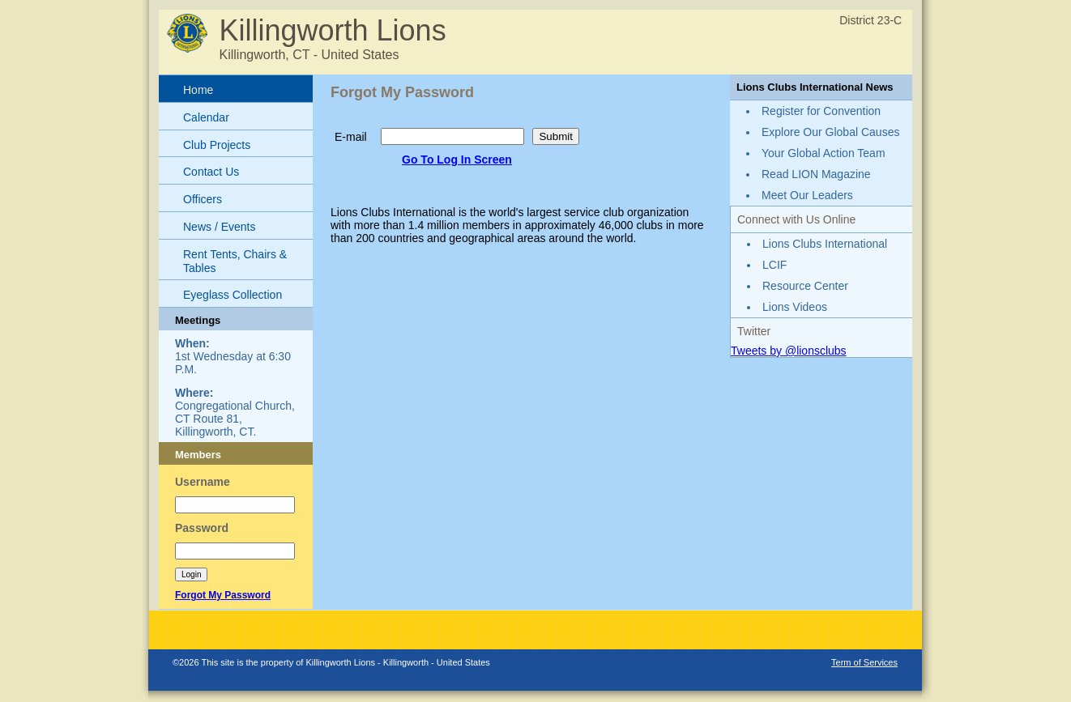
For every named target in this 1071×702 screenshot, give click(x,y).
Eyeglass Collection (232, 294)
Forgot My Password (223, 595)
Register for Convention (821, 110)
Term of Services (864, 662)
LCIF (774, 264)
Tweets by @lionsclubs (789, 350)
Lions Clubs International (824, 243)
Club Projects (216, 144)
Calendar (206, 117)
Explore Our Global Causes (830, 132)
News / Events (219, 226)
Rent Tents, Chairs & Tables (235, 261)
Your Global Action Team (823, 153)
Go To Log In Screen (457, 159)
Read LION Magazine (816, 174)
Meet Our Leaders (807, 195)
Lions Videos (794, 306)
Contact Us (211, 171)
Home (198, 89)
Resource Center (805, 285)
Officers (202, 199)
